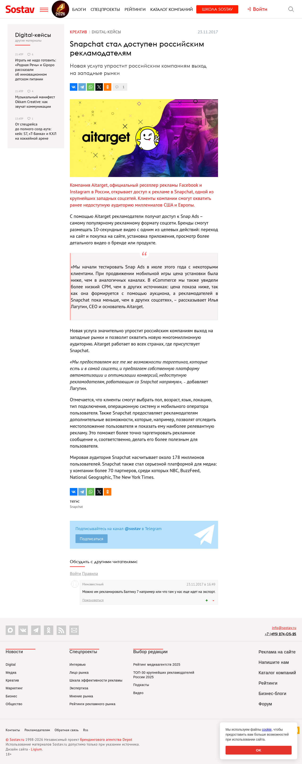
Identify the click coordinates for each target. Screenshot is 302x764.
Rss (85, 730)
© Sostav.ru (15, 739)
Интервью (77, 664)
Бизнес (11, 696)
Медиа (11, 672)
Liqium (36, 749)
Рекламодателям (37, 730)
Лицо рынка (78, 672)
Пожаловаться (93, 600)
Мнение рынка (81, 696)
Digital (11, 664)
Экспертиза (78, 688)
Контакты (13, 730)
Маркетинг (14, 688)
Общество (14, 704)
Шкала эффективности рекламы (95, 680)
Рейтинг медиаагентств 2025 (156, 664)
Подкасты (141, 685)
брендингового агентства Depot (106, 739)
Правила (90, 573)
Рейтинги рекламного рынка (92, 704)
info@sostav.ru (284, 628)
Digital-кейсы (33, 35)
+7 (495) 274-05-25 (280, 634)
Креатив (12, 680)
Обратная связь (67, 730)
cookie (267, 729)
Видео (138, 693)
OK (258, 750)
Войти (75, 573)
